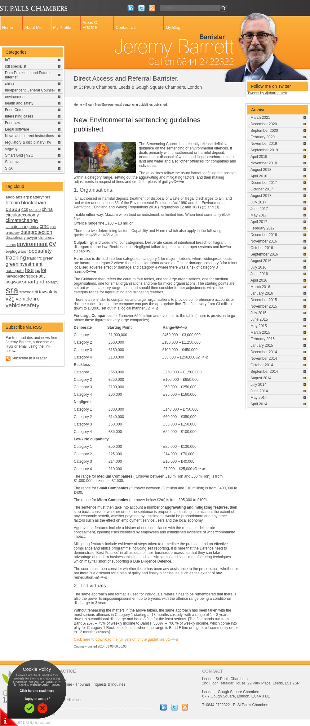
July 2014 (258, 384)
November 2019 (263, 143)
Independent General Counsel (30, 90)
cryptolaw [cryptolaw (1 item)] (13, 232)
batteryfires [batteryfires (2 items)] (40, 197)
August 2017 (260, 196)
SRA (9, 168)
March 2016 (260, 287)
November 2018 (263, 163)
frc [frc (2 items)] (40, 258)
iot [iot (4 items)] (43, 270)
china (9, 84)
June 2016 (259, 274)
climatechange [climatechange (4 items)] (22, 220)
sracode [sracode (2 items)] (26, 292)
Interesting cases (19, 116)
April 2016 (258, 280)
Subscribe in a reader (29, 358)
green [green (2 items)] (48, 258)
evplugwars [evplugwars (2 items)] (16, 251)
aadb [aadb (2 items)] (10, 197)
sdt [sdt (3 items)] (42, 276)
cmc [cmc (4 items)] (44, 226)
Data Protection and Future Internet (27, 75)
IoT (7, 60)
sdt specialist (15, 66)
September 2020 (264, 130)
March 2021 (260, 117)
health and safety (19, 103)
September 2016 (264, 254)
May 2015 (258, 326)
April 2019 (258, 156)
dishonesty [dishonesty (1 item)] (46, 237)
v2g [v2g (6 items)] (10, 299)
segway (11, 149)
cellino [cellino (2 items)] (35, 209)
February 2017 (262, 228)
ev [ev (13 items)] (52, 243)
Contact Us (125, 27)
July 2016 (258, 267)
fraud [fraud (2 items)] (31, 258)
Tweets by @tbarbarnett (267, 93)
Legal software (17, 129)
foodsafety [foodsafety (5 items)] (39, 251)
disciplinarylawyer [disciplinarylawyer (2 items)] (22, 237)
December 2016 (263, 235)
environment (15, 97)
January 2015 (261, 345)
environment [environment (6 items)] (32, 244)
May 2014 (258, 397)
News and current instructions (29, 136)
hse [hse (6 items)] (29, 270)
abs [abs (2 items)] (19, 197)
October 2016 (261, 248)
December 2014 (263, 352)
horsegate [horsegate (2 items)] (15, 270)
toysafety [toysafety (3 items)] (48, 291)
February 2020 (262, 137)
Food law (12, 123)
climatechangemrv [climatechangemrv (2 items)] (22, 226)
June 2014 (259, 391)
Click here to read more (37, 691)
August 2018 (260, 169)
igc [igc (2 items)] (37, 270)
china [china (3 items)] (47, 209)
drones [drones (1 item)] (11, 245)
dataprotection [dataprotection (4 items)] (36, 232)
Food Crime (14, 110)
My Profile (62, 27)
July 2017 (258, 202)
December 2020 (263, 124)
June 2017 (259, 209)
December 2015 (263, 300)
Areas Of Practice (90, 24)
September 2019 (264, 150)
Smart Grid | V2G (19, 155)
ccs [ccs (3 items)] (24, 209)
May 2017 (258, 215)
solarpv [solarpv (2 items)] (51, 282)
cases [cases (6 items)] (13, 209)
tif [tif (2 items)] (36, 292)
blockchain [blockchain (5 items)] (33, 202)
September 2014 (264, 371)
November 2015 (263, 306)
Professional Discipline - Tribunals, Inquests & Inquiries (80, 684)
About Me (33, 27)
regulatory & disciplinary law (28, 142)
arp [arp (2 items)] (26, 197)
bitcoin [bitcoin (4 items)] (13, 202)
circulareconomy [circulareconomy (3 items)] (22, 214)
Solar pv (12, 162)
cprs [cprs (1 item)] (53, 227)
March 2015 (260, 332)
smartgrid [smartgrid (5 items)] (33, 281)
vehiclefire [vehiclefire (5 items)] (28, 299)
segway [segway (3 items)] (13, 281)
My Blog (173, 27)
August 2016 (260, 261)
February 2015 (262, 339)
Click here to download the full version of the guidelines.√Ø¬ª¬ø (126, 639)
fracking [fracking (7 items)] (16, 257)
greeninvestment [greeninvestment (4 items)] (24, 264)
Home (7, 27)
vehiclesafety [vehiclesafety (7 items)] (22, 305)
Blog (89, 104)
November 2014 (263, 358)
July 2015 (258, 313)
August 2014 (260, 378)
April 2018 (258, 176)
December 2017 (263, 182)
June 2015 (259, 319)
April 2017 (258, 222)
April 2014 (258, 404)
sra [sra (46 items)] (12, 290)
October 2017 (261, 189)
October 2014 (261, 365)
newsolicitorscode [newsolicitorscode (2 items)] (22, 276)
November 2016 (263, 241)
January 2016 (261, 293)
